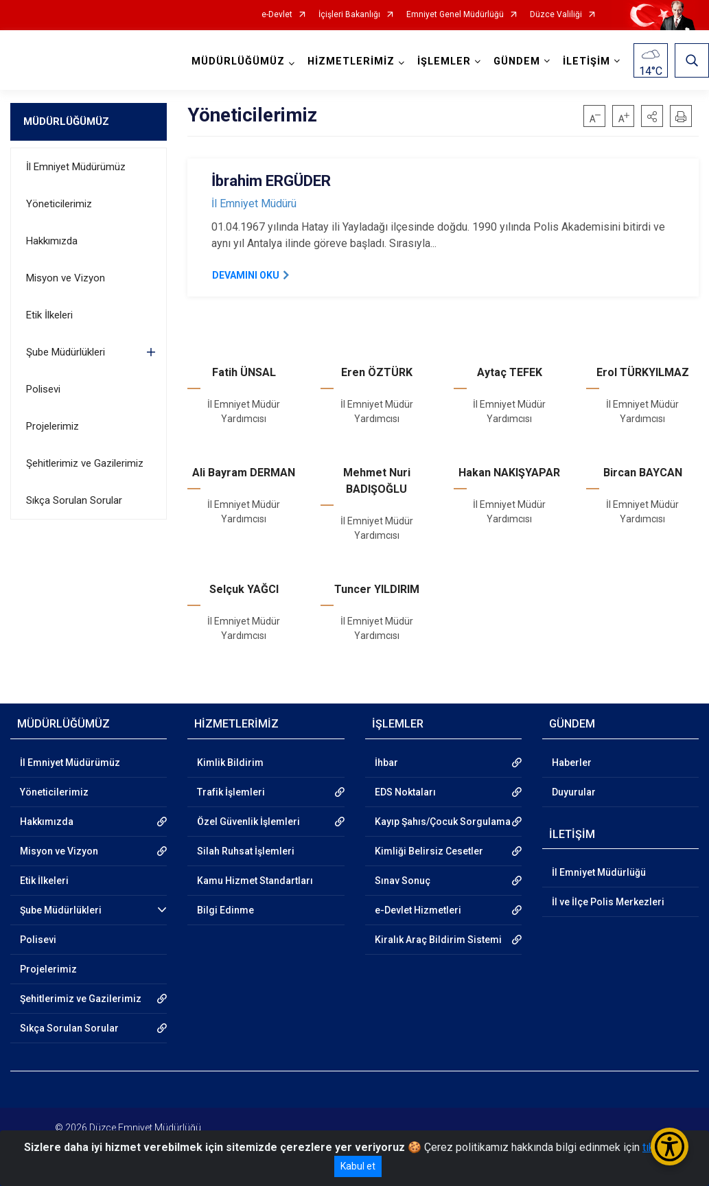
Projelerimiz (52, 426)
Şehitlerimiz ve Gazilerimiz (84, 463)
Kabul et (357, 1166)
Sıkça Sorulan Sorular (74, 500)
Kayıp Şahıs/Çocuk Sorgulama (443, 821)
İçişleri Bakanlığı (349, 14)
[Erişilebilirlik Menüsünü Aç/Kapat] (669, 1146)
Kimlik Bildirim (230, 762)
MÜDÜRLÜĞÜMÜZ (66, 121)
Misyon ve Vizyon (65, 278)
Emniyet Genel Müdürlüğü (455, 14)
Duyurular (574, 792)
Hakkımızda (52, 241)
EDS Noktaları (405, 792)
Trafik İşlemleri (231, 792)
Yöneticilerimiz (59, 204)
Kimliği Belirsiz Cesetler (429, 851)
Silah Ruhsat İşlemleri (245, 851)
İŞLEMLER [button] (444, 61)
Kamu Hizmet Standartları (255, 880)
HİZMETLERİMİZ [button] (351, 61)
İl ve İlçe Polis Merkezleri (608, 901)
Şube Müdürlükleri (65, 352)
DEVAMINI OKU (245, 275)
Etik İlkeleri (49, 315)
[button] (652, 116)
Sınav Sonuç (402, 880)
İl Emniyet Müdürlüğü (599, 872)
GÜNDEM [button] (516, 61)
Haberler (572, 762)
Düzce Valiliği (556, 14)
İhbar (386, 762)
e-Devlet (276, 14)
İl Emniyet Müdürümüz (76, 167)
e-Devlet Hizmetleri (418, 910)
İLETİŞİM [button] (586, 61)
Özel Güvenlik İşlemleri (248, 821)
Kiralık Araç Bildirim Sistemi (438, 939)
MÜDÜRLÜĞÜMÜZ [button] (238, 61)
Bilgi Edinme (225, 910)
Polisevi (43, 389)
